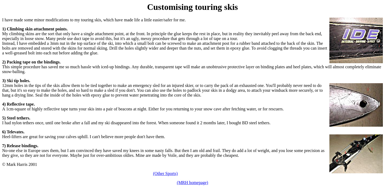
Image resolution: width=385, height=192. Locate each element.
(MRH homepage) (192, 182)
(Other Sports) (165, 173)
